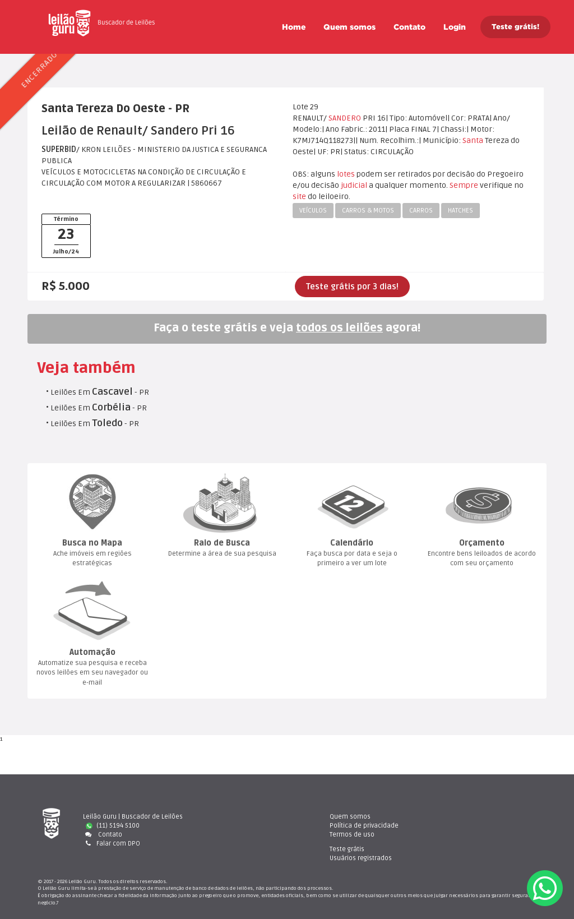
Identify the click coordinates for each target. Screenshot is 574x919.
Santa (472, 140)
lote (346, 174)
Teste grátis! (515, 26)
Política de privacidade (343, 825)
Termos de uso (331, 834)
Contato (409, 26)
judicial (354, 185)
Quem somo (349, 26)
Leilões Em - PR (99, 392)
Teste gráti (462, 816)
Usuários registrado (476, 825)
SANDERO (344, 118)
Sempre (464, 185)
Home (293, 26)
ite (299, 196)
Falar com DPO (111, 843)
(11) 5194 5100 (113, 825)
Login (454, 26)
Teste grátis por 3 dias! (352, 286)
